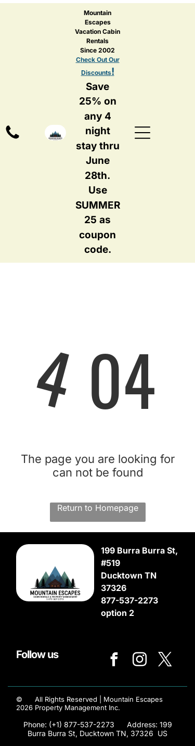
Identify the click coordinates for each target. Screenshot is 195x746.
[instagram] (139, 661)
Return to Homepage (97, 508)
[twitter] (165, 661)
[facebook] (114, 661)
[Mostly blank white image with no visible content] (12, 138)
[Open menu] (142, 132)
